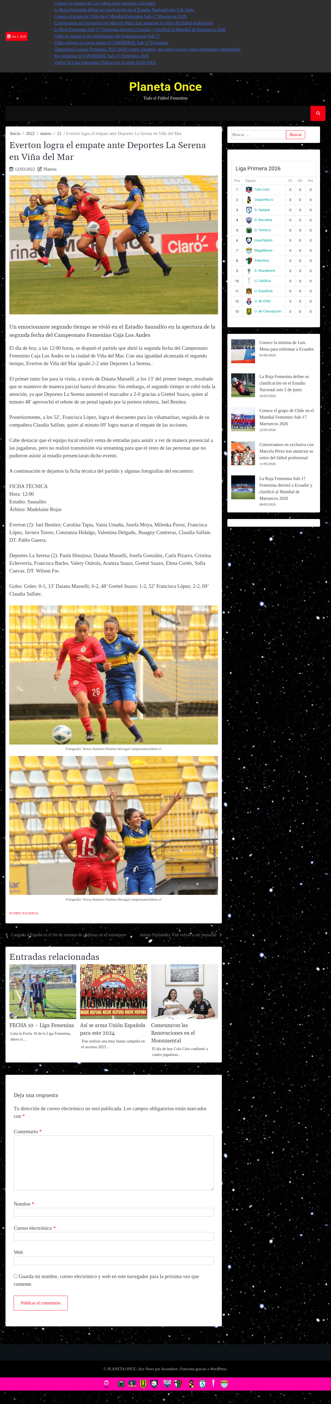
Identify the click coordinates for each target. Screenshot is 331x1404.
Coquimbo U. (259, 200)
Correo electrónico (35, 1228)
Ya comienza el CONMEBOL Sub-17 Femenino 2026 (101, 55)
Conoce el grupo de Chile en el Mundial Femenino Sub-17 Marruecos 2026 (121, 16)
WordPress (218, 1369)
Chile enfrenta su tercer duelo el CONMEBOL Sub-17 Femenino (111, 42)
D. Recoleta (258, 220)
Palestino (257, 260)
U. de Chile (258, 301)
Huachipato (258, 240)
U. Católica (258, 281)
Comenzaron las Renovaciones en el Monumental (173, 1033)
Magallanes (259, 250)
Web (18, 1252)
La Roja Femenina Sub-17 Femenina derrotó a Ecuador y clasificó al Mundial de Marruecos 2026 (140, 29)
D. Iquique (257, 210)
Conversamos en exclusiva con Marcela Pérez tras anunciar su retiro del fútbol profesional (133, 23)
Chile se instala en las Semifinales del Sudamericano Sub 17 (107, 36)
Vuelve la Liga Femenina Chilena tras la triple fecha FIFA (105, 62)
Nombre (24, 1204)
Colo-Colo (257, 189)
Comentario (28, 1131)
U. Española (259, 291)
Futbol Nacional (24, 913)
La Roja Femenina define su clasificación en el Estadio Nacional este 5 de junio (124, 9)
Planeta (50, 169)
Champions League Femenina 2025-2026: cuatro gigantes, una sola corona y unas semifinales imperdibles (147, 49)
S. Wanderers (260, 271)
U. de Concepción (263, 311)
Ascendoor (169, 1369)
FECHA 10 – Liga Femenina (41, 1025)
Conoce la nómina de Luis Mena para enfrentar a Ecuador (104, 3)
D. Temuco (258, 230)
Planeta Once (165, 87)
